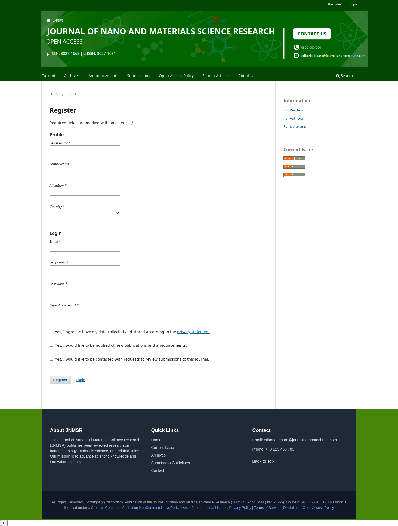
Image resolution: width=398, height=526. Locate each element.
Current (48, 75)
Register (334, 4)
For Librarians (294, 126)
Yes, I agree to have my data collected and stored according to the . (130, 331)
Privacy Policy (240, 508)
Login (352, 4)
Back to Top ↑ (264, 461)
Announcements (103, 75)
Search (344, 75)
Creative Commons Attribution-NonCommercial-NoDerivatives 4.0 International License (159, 508)
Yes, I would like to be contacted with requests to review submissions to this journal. (129, 359)
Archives (72, 75)
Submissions (138, 75)
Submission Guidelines (170, 463)
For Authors (293, 118)
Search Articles (216, 75)
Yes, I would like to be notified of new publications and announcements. (118, 345)
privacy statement (193, 331)
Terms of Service (267, 508)
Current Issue (162, 447)
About (244, 75)
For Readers (293, 110)
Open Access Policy (176, 75)
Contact (157, 470)
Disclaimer (291, 508)
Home (55, 93)
